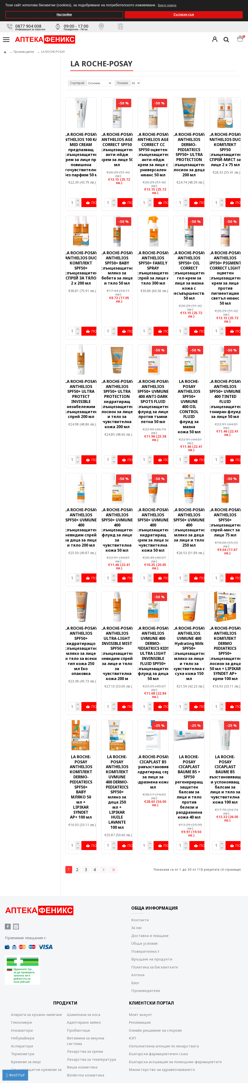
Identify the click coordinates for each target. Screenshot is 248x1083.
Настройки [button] (64, 14)
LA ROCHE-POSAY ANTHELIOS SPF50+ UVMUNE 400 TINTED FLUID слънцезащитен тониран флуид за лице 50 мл (225, 399)
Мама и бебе (23, 134)
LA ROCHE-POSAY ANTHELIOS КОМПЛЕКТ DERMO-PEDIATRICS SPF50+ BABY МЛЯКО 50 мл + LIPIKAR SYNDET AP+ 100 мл (81, 787)
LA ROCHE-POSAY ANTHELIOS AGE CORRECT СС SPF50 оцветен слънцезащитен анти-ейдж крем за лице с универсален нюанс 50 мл (153, 154)
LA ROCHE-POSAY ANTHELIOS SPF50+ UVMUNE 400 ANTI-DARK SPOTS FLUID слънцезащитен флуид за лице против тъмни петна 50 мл (153, 401)
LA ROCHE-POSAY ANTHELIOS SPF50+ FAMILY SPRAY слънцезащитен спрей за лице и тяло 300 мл (153, 268)
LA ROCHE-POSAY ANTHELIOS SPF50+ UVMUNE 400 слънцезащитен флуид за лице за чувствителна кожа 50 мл (117, 530)
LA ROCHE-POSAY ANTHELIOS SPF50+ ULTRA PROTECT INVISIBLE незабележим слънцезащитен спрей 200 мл (81, 399)
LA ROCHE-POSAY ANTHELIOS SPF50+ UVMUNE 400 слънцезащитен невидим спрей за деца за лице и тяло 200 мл (81, 527)
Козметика (21, 127)
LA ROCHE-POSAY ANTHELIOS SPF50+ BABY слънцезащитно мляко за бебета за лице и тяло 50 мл (117, 268)
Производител (24, 52)
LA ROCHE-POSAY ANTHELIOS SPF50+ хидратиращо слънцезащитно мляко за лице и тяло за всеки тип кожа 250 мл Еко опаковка (81, 651)
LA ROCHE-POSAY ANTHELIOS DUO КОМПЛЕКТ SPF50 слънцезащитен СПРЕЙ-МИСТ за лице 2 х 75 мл (225, 149)
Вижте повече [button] (167, 5)
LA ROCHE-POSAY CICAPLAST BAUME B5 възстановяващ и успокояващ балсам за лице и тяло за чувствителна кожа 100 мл (225, 779)
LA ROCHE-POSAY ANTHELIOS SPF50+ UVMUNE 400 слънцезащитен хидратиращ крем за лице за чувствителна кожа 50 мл (153, 530)
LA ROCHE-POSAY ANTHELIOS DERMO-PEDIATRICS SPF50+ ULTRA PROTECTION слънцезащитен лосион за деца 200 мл (189, 154)
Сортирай (77, 83)
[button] (243, 1)
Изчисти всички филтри (38, 223)
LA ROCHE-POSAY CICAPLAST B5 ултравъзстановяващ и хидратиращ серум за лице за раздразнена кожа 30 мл (153, 772)
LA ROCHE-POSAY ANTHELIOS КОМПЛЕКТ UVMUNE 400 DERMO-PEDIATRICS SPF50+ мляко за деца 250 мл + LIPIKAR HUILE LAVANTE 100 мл (117, 792)
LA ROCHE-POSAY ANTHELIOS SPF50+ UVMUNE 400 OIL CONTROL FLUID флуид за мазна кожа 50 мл (189, 406)
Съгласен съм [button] (183, 14)
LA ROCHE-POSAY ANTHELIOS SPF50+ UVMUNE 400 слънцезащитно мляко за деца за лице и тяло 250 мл (189, 527)
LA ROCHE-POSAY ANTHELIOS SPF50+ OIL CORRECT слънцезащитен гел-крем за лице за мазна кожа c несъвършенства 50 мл (189, 275)
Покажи (122, 83)
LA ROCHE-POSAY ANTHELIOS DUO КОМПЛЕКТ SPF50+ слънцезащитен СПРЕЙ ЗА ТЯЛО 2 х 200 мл (81, 268)
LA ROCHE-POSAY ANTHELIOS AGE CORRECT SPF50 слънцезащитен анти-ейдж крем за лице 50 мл (117, 149)
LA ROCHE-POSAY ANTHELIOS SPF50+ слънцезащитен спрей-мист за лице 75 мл (225, 522)
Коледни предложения (30, 141)
